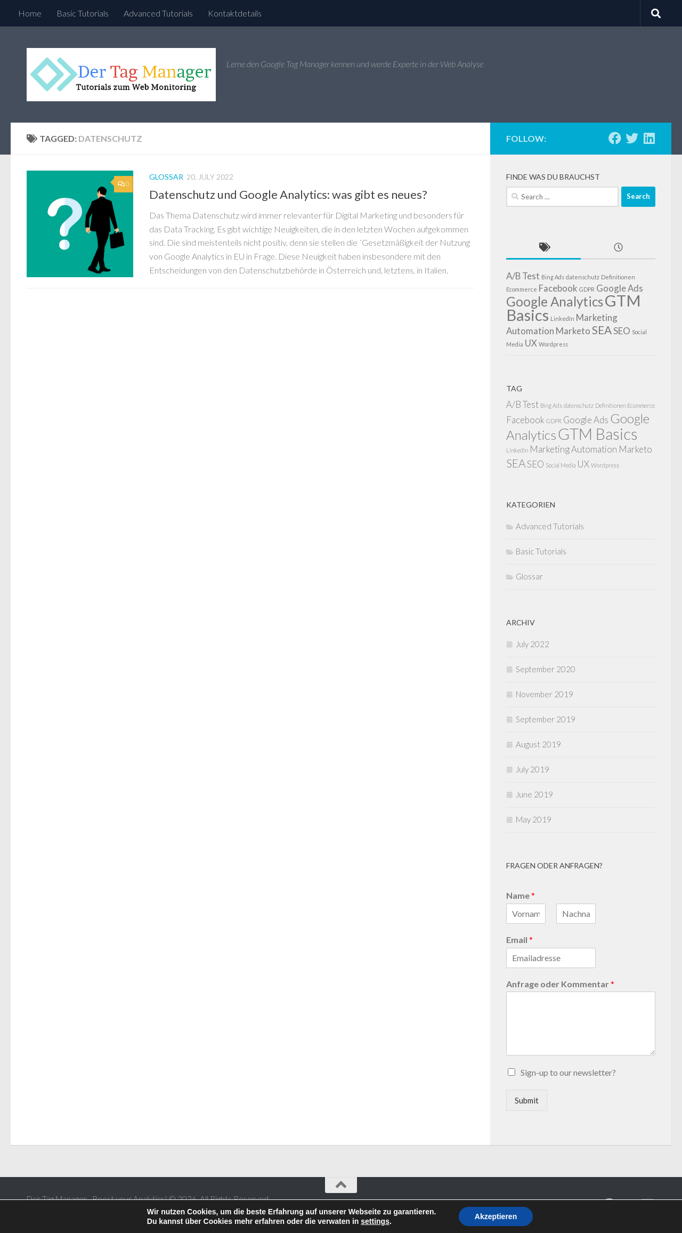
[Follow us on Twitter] (632, 138)
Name (520, 895)
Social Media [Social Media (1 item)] (560, 465)
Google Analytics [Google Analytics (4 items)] (554, 301)
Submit (527, 1100)
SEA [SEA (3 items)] (602, 329)
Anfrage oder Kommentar (560, 984)
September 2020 (545, 669)
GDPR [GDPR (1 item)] (587, 289)
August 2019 (538, 744)
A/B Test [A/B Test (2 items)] (523, 275)
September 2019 (545, 719)
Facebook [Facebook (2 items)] (558, 288)
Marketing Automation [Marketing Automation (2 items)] (573, 449)
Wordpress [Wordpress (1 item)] (553, 344)
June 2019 (534, 794)
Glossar (166, 176)
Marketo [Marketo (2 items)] (573, 330)
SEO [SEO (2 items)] (621, 330)
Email (519, 939)
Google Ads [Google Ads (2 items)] (619, 288)
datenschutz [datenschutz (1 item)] (582, 276)
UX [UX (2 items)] (531, 343)
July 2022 (532, 644)
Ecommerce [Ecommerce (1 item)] (521, 289)
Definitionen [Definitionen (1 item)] (618, 276)
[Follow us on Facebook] (614, 138)
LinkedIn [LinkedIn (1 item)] (562, 318)
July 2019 (532, 769)
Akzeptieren (496, 1216)
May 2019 (533, 819)
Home (30, 13)
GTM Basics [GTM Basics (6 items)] (598, 433)
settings (375, 1221)
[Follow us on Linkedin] (649, 138)
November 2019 (544, 694)
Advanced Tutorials (158, 13)
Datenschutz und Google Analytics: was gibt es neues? (288, 194)
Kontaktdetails (235, 13)
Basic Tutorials (82, 13)
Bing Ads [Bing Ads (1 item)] (552, 276)
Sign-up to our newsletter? (568, 1072)
